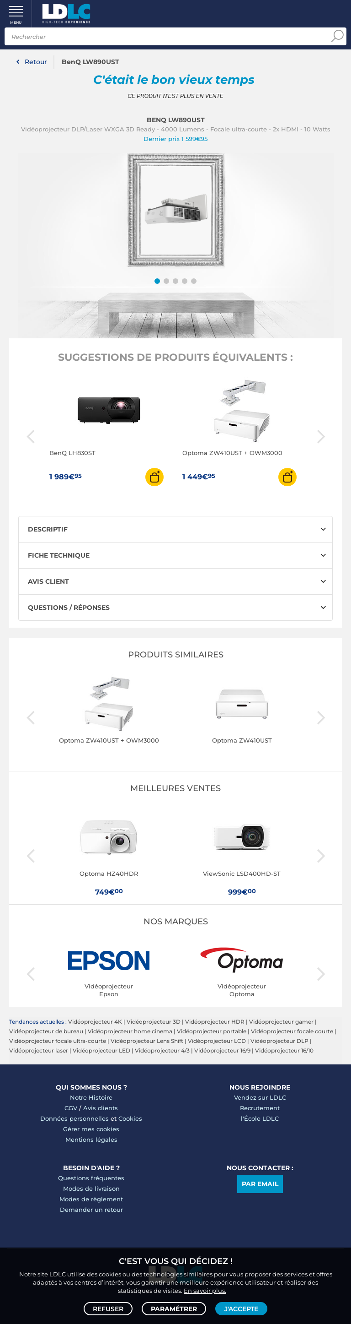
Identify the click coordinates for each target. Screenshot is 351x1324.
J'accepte (241, 1308)
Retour (36, 62)
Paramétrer (174, 1308)
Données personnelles (74, 1118)
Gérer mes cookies (91, 1129)
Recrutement (260, 1108)
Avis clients (100, 1108)
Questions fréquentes (91, 1178)
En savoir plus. (205, 1290)
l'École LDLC (260, 1118)
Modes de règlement (91, 1199)
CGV (70, 1108)
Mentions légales (91, 1139)
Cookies (130, 1118)
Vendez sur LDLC (260, 1097)
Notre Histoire (91, 1097)
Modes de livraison (91, 1188)
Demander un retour (91, 1209)
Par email (260, 1184)
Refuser (108, 1308)
